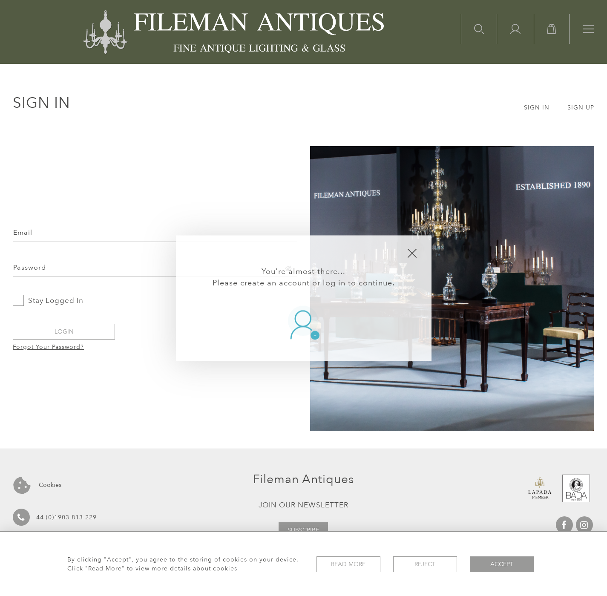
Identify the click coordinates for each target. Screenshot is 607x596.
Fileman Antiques (303, 479)
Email (22, 232)
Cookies (37, 485)
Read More (348, 564)
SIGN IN (536, 108)
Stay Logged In (55, 300)
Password (29, 267)
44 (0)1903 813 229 (55, 517)
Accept (501, 564)
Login (64, 332)
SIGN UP (580, 108)
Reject (424, 564)
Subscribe (303, 530)
